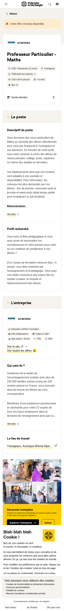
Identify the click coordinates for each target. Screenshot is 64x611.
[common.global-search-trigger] (49, 4)
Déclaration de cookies (44, 573)
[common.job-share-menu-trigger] (53, 97)
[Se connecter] (57, 4)
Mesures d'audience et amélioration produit (25, 593)
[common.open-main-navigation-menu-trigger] (6, 4)
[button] (11, 43)
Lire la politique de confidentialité (18, 573)
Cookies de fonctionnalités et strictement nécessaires (30, 584)
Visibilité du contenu (15, 590)
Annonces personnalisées (18, 587)
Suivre (48, 522)
